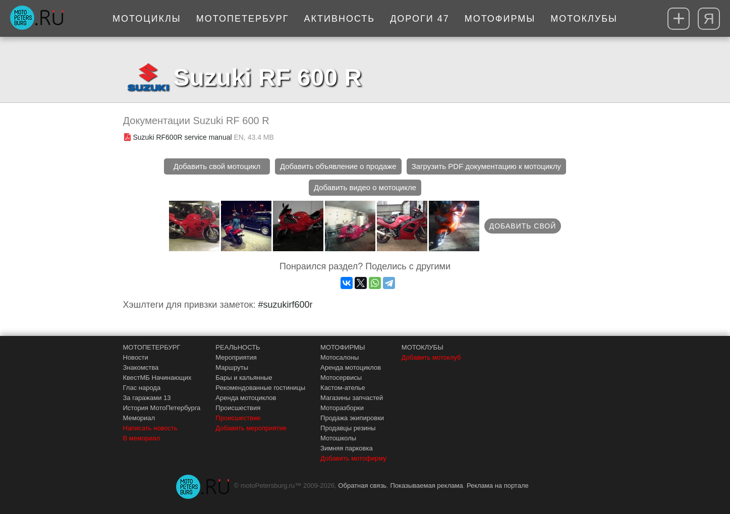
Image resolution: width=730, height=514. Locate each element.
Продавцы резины (348, 428)
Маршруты (231, 367)
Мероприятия (236, 357)
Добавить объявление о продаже (338, 166)
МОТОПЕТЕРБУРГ (152, 347)
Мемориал (139, 418)
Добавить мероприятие (251, 428)
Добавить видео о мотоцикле (365, 187)
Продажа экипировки (352, 418)
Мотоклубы (583, 19)
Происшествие (237, 418)
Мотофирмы (500, 19)
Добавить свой (522, 226)
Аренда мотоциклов (245, 398)
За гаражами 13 (147, 398)
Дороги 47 (420, 19)
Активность (339, 19)
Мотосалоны (339, 357)
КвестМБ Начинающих (157, 377)
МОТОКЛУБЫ (422, 347)
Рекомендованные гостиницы (260, 387)
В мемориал (141, 438)
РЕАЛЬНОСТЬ (237, 347)
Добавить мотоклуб (431, 357)
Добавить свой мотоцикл (217, 166)
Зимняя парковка (346, 448)
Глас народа (142, 387)
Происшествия (237, 408)
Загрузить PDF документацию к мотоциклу (486, 166)
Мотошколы (338, 438)
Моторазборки (342, 408)
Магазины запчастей (351, 398)
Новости (135, 357)
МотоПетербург (242, 19)
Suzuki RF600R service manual (182, 137)
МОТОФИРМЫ (342, 347)
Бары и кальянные (243, 377)
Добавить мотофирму (353, 458)
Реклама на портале (498, 485)
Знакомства (141, 367)
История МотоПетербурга (162, 408)
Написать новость (150, 428)
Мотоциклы (147, 19)
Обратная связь (362, 485)
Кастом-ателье (342, 387)
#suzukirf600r (285, 305)
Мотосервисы (341, 377)
